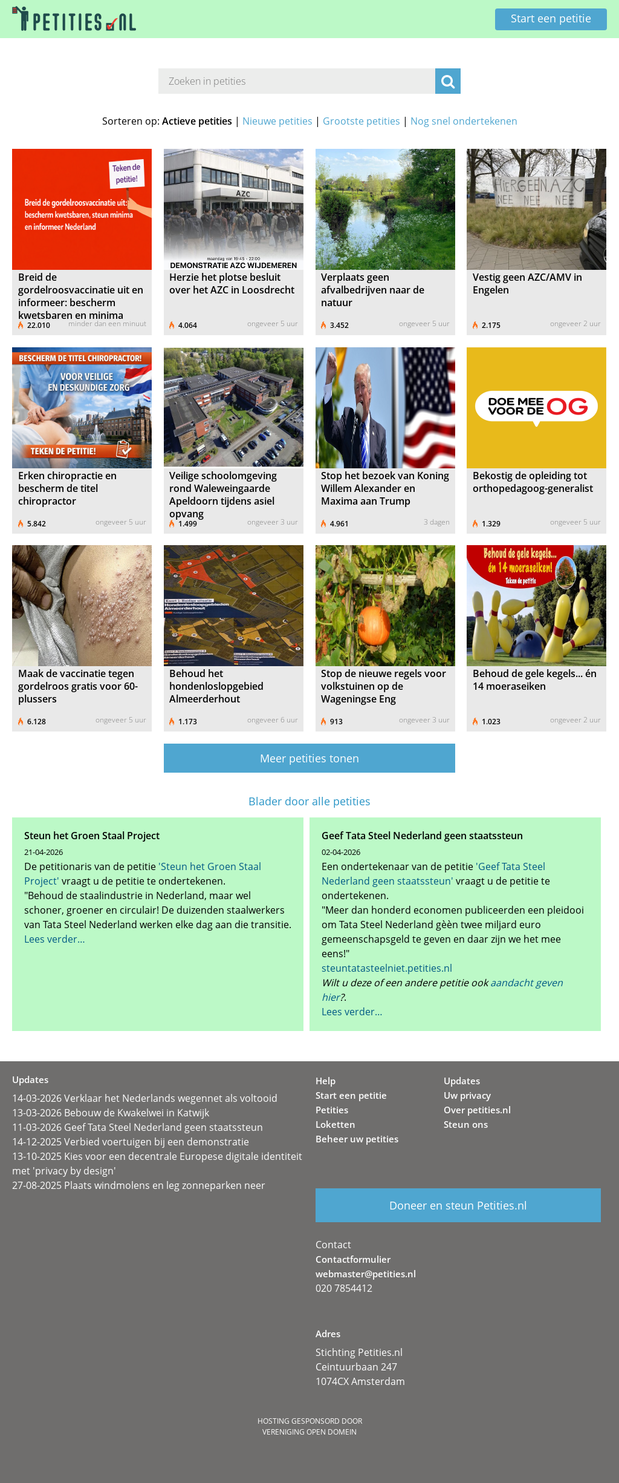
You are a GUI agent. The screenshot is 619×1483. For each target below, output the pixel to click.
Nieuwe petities (277, 121)
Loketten (335, 1124)
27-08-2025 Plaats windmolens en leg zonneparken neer (138, 1185)
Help (325, 1081)
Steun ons (466, 1124)
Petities (332, 1110)
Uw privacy (467, 1095)
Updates (462, 1081)
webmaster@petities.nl (366, 1274)
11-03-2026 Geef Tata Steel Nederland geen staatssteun (137, 1127)
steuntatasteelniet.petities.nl (387, 968)
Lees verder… (54, 939)
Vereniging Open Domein (309, 1432)
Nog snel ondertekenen (463, 121)
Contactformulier (353, 1259)
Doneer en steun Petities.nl (458, 1205)
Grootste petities (361, 121)
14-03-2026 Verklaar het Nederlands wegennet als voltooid (144, 1098)
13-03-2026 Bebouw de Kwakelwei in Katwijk (110, 1112)
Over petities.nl (477, 1110)
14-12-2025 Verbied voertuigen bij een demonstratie (130, 1141)
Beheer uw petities (357, 1139)
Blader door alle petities (309, 801)
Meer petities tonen (309, 758)
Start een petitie (551, 18)
